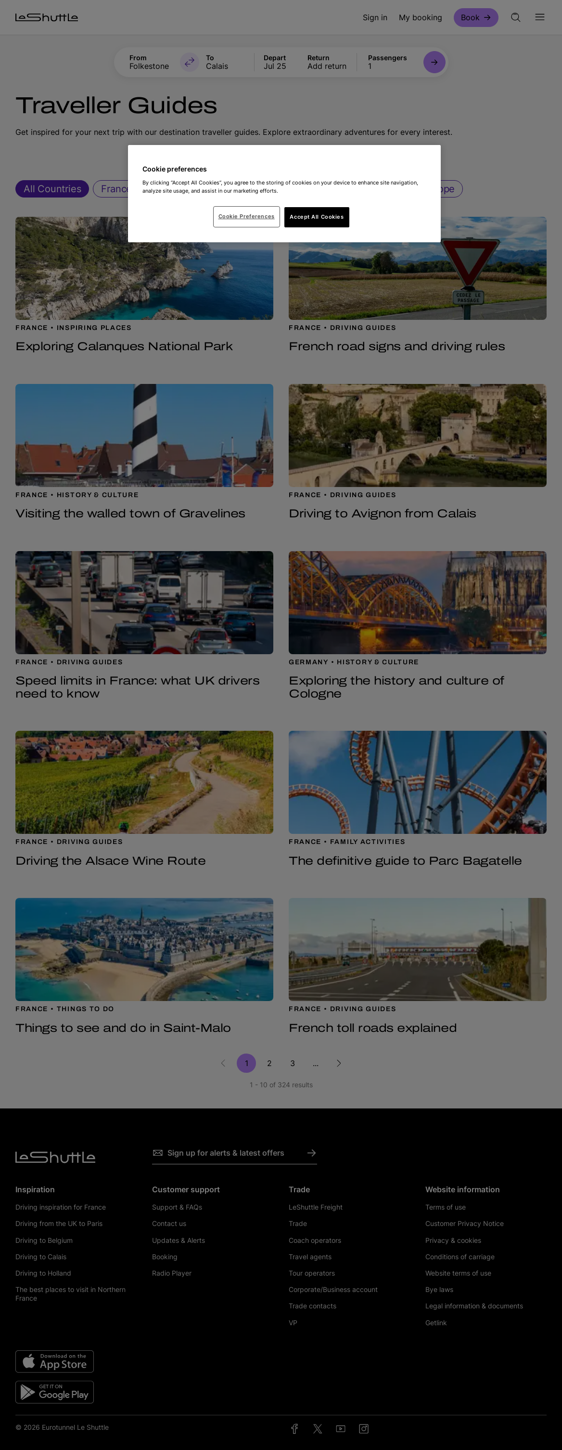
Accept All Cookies (317, 216)
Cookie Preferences (246, 216)
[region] (284, 193)
